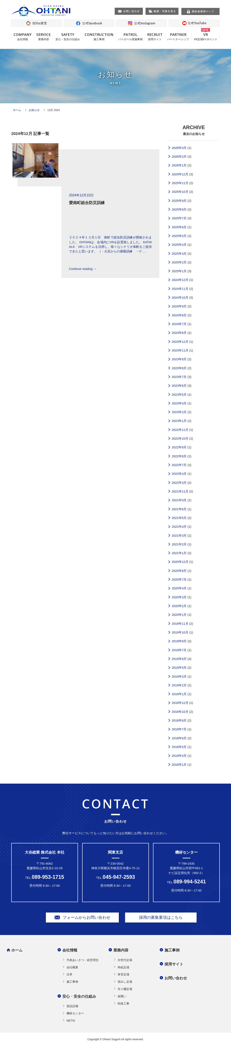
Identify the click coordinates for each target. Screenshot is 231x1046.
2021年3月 (179, 535)
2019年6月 (179, 659)
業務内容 (120, 950)
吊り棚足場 (125, 989)
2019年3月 (179, 676)
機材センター (75, 1013)
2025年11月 (180, 183)
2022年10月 (180, 438)
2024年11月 (180, 288)
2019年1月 (179, 694)
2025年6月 (179, 227)
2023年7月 (179, 377)
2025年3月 (179, 253)
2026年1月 (179, 165)
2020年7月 (179, 579)
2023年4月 (179, 403)
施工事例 (72, 981)
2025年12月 (180, 174)
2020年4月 (179, 588)
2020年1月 (179, 614)
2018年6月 (179, 738)
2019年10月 (180, 632)
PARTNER (178, 36)
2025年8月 (179, 209)
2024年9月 (179, 306)
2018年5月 (179, 747)
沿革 (69, 974)
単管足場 (123, 974)
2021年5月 (179, 518)
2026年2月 (179, 156)
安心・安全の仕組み (79, 996)
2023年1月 (179, 421)
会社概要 (72, 967)
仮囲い (122, 996)
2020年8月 (179, 570)
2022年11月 (180, 429)
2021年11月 (180, 491)
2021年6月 (179, 509)
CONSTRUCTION (99, 36)
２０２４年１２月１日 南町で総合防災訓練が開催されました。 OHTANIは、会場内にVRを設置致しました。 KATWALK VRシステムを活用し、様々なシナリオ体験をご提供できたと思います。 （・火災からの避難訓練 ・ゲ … (110, 244)
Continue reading (83, 269)
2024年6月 (179, 332)
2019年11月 (180, 623)
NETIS (71, 1020)
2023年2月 (179, 412)
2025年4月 (179, 244)
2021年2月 (179, 544)
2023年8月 (179, 368)
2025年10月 (180, 191)
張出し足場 (125, 981)
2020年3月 (179, 597)
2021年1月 (179, 553)
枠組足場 (123, 967)
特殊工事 (123, 1003)
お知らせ (34, 110)
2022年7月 (179, 465)
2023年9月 (179, 359)
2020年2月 (179, 606)
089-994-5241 (189, 881)
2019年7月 (179, 650)
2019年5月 (179, 667)
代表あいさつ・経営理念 (83, 960)
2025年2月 (179, 262)
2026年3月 (179, 148)
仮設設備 (72, 1006)
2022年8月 (179, 456)
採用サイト (173, 964)
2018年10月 (180, 711)
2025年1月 (179, 271)
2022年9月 (179, 447)
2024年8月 (179, 315)
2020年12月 (180, 562)
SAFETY (67, 36)
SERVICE (43, 36)
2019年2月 (179, 685)
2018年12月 (180, 702)
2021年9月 (179, 500)
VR (205, 36)
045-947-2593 (119, 877)
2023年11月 (180, 350)
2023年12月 (180, 341)
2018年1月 (179, 764)
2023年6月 (179, 385)
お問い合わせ (175, 978)
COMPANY (22, 36)
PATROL (130, 36)
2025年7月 (179, 218)
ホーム (17, 110)
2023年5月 (179, 394)
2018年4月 (179, 755)
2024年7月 (179, 324)
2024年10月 (180, 297)
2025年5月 (179, 236)
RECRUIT (155, 36)
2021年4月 (179, 526)
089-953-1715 (48, 877)
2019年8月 (179, 641)
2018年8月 (179, 720)
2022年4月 (179, 473)
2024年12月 (180, 280)
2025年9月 (179, 200)
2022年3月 (179, 482)
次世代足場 (125, 960)
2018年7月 (179, 729)
